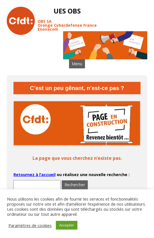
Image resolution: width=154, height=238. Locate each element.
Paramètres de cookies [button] (30, 225)
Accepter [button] (66, 225)
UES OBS (67, 11)
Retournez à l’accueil (34, 174)
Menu (77, 63)
